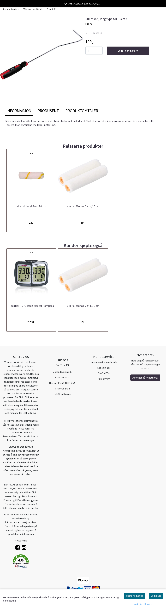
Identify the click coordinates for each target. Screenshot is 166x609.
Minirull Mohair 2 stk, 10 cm (83, 206)
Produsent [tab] (48, 110)
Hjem (5, 9)
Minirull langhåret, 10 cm (31, 206)
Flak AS (88, 23)
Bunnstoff (50, 9)
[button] (20, 561)
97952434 (64, 388)
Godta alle (156, 596)
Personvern (103, 378)
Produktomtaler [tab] (81, 110)
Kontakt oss (104, 367)
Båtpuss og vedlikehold (32, 9)
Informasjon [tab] (18, 110)
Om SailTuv (104, 373)
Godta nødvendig (134, 596)
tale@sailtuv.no (62, 394)
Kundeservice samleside (104, 362)
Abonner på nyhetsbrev (145, 377)
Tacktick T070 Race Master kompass (31, 306)
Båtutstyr (14, 9)
